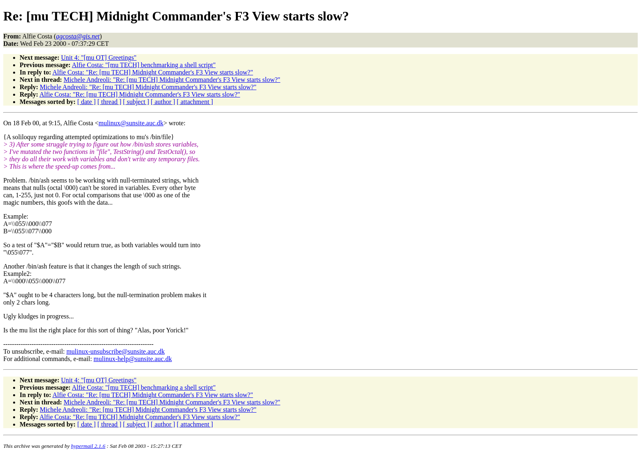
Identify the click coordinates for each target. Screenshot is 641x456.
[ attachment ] (195, 101)
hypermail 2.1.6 (88, 446)
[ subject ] (136, 101)
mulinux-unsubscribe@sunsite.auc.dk (115, 351)
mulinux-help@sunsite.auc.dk (133, 358)
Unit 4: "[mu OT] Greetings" (99, 57)
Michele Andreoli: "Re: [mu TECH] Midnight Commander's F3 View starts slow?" (172, 79)
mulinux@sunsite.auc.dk (131, 123)
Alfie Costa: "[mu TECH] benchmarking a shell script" (144, 64)
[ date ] (86, 101)
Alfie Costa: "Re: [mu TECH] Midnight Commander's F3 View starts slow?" (152, 72)
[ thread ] (109, 101)
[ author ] (163, 101)
